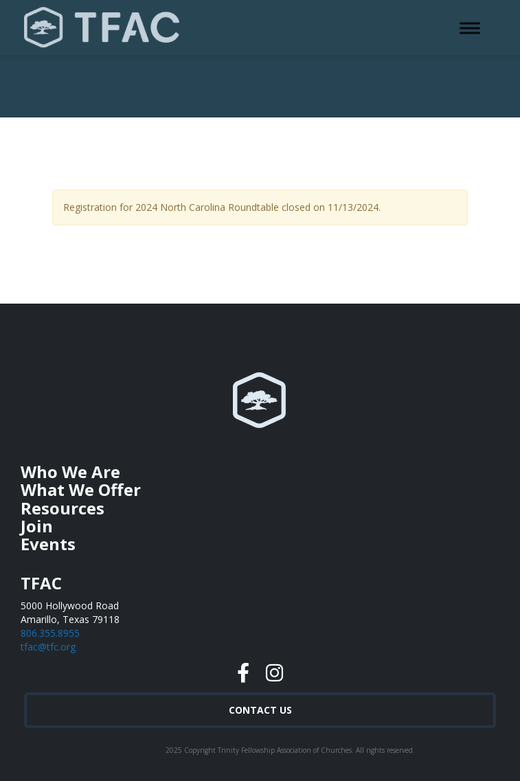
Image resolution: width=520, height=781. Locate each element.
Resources (62, 508)
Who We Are (70, 471)
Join (37, 525)
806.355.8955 (50, 632)
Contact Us (260, 709)
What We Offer (81, 489)
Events (48, 543)
